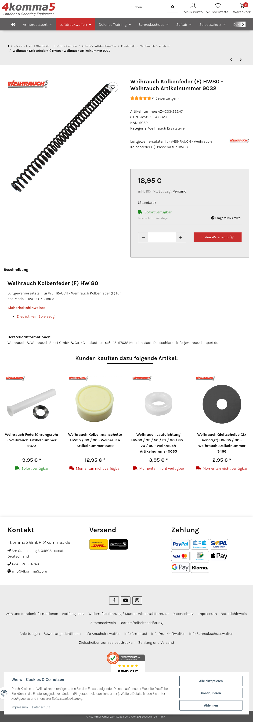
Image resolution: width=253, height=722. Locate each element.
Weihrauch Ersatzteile (166, 128)
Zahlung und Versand (156, 642)
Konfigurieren (211, 693)
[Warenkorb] (242, 9)
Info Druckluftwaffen (168, 633)
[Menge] (162, 237)
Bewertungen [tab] (47, 269)
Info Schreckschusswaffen (211, 633)
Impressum (19, 707)
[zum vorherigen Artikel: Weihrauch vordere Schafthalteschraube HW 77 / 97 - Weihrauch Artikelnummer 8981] (231, 60)
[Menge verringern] (143, 237)
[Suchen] (147, 7)
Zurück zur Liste (22, 46)
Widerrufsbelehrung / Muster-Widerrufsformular (128, 613)
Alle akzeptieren (211, 681)
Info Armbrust (135, 633)
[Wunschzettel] (218, 9)
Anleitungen (30, 633)
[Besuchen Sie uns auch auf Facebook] (114, 600)
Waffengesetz (73, 613)
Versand (180, 191)
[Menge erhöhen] (181, 237)
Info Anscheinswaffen (102, 633)
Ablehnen (211, 705)
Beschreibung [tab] (16, 269)
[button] (193, 9)
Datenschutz (41, 707)
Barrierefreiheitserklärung (141, 623)
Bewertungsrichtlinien (62, 633)
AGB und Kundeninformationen (32, 613)
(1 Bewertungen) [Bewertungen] (154, 98)
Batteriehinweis (233, 613)
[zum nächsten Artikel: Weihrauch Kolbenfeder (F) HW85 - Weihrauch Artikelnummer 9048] (241, 60)
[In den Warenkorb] (7, 75)
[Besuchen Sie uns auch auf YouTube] (125, 600)
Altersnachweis (103, 623)
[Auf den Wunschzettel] (113, 87)
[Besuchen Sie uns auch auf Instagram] (137, 600)
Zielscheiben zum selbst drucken (107, 642)
